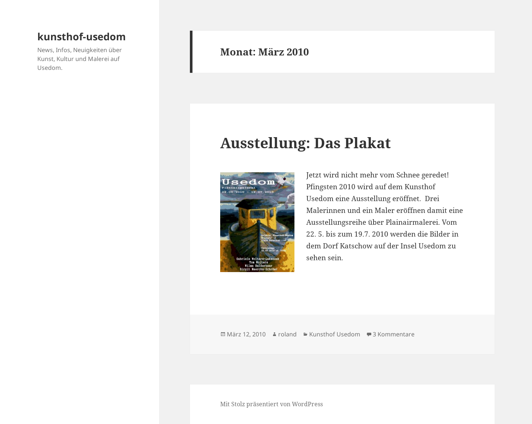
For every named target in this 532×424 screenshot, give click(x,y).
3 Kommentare (394, 334)
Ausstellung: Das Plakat (305, 142)
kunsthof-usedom (81, 36)
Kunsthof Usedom (334, 334)
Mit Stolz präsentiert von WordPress (271, 404)
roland (287, 334)
